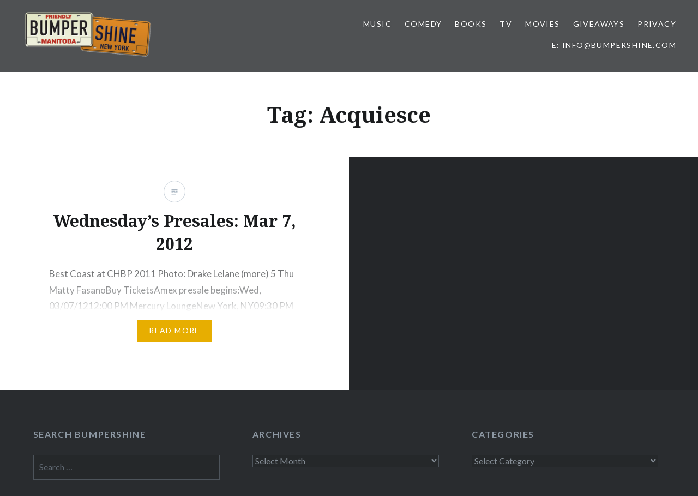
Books (470, 23)
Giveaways (599, 23)
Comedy (423, 23)
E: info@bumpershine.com (614, 45)
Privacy (656, 23)
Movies (542, 23)
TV (506, 23)
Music (377, 23)
